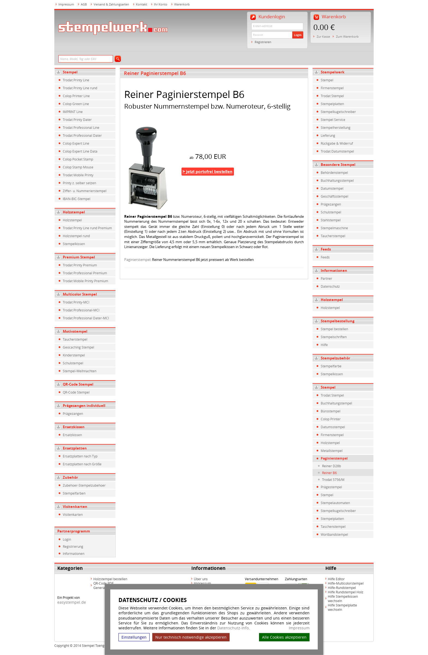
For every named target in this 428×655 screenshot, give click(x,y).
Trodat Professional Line (81, 127)
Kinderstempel (74, 355)
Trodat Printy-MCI (76, 302)
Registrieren (263, 42)
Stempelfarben (74, 493)
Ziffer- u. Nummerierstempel (84, 191)
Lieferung (328, 135)
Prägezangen (73, 413)
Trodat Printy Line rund (80, 88)
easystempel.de (71, 602)
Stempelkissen (74, 244)
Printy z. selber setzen (79, 183)
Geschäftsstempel (334, 196)
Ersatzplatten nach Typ (80, 456)
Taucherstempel (75, 339)
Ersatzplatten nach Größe (82, 464)
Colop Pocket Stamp (78, 159)
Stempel (70, 72)
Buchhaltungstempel (336, 403)
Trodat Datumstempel (337, 151)
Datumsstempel (333, 427)
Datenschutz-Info (233, 627)
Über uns (201, 579)
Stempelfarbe (331, 366)
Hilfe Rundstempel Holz (345, 592)
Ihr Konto (160, 4)
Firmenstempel (332, 88)
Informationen (73, 553)
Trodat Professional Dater (82, 135)
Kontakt (141, 4)
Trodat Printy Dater (77, 119)
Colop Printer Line (76, 96)
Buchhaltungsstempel (337, 180)
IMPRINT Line (73, 111)
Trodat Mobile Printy (78, 175)
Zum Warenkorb (347, 36)
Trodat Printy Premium (80, 265)
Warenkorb (182, 4)
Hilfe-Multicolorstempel (346, 583)
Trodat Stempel (332, 96)
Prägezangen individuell (84, 405)
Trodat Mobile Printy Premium (85, 281)
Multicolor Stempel (80, 294)
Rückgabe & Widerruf (337, 143)
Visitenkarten (75, 506)
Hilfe (324, 345)
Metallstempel (332, 450)
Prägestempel (331, 487)
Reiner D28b (331, 466)
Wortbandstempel (334, 534)
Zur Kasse (323, 36)
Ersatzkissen (74, 426)
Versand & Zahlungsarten (111, 4)
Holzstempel (74, 212)
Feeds (326, 249)
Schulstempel (73, 363)
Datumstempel (332, 188)
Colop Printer (331, 419)
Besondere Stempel (338, 164)
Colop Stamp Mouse (78, 167)
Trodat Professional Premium (85, 273)
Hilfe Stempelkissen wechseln (343, 598)
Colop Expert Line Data (80, 151)
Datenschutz (330, 286)
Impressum (299, 628)
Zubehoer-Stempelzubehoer (84, 485)
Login (298, 35)
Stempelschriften (334, 337)
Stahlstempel (331, 220)
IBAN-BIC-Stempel (76, 198)
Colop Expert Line (76, 143)
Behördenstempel (334, 172)
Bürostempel (330, 411)
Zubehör (70, 477)
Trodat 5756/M (333, 479)
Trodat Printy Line (76, 80)
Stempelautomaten (335, 503)
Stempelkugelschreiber (338, 111)
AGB (84, 4)
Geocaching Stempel (78, 347)
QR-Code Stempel (78, 384)
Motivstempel (75, 331)
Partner (326, 278)
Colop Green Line (76, 104)
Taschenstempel (333, 526)
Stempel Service (333, 119)
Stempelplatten (332, 104)
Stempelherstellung (335, 127)
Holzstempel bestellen (110, 579)
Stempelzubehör (335, 358)
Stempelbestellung (337, 320)
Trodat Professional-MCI (81, 310)
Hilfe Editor (336, 579)
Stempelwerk (332, 72)
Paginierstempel (137, 259)
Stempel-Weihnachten (79, 371)
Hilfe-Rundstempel (342, 587)
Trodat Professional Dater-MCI (86, 318)
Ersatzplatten (75, 448)
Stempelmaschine (334, 228)
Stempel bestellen (334, 329)
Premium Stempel (79, 257)
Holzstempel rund (76, 236)
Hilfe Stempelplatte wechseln (342, 607)
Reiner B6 (329, 473)
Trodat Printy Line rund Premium (87, 228)
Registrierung (73, 546)
